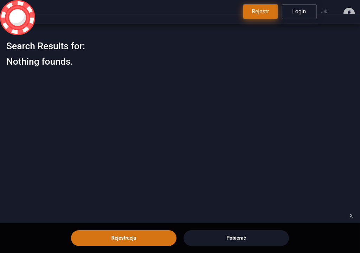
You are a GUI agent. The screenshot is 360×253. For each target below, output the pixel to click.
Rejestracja (123, 238)
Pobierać (236, 238)
